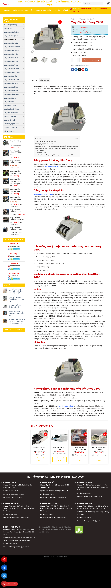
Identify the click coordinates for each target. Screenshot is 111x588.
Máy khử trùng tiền (11, 113)
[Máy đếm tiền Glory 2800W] (99, 437)
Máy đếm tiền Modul (11, 80)
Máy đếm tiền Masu (11, 65)
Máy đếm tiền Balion (11, 32)
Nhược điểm (42, 152)
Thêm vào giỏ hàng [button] (39, 459)
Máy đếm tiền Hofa (11, 43)
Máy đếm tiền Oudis (11, 83)
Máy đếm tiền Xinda (11, 91)
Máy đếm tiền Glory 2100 (59, 448)
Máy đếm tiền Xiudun (11, 94)
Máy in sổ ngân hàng (11, 109)
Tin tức (57, 10)
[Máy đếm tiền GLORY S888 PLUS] (79, 437)
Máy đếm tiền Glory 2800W (99, 448)
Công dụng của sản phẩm (44, 144)
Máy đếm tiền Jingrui (11, 50)
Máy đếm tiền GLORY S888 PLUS (79, 448)
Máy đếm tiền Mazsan (12, 72)
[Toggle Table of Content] (75, 138)
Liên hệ (65, 10)
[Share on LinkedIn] (86, 69)
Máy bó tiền (8, 28)
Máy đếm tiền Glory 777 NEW (39, 448)
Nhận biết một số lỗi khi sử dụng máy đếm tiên (16, 313)
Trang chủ (6, 10)
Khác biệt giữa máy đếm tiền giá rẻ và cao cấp (17, 299)
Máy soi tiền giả (9, 120)
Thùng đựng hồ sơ (10, 127)
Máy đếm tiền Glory (11, 39)
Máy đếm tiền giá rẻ (11, 36)
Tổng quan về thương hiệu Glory (47, 141)
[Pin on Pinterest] (82, 69)
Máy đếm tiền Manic (11, 61)
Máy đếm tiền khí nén (12, 58)
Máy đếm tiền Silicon (11, 87)
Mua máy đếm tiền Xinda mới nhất (15, 306)
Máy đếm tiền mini (10, 76)
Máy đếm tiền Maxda (11, 69)
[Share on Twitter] (76, 69)
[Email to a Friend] (79, 69)
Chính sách (18, 10)
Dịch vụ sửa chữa (43, 10)
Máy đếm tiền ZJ (10, 102)
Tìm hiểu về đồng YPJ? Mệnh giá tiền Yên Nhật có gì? (15, 291)
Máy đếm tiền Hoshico (12, 47)
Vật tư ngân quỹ (9, 131)
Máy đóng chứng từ (11, 105)
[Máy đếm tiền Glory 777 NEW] (40, 437)
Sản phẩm (29, 10)
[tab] (34, 80)
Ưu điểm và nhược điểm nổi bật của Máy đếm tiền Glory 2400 (56, 148)
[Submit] (101, 3)
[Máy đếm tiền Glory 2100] (60, 437)
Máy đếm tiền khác (11, 54)
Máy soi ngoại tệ (10, 116)
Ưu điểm (41, 150)
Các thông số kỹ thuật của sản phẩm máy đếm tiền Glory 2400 (57, 146)
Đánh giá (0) (44, 80)
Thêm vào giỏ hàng (91, 60)
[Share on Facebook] (72, 69)
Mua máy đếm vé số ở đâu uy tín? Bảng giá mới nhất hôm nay (17, 321)
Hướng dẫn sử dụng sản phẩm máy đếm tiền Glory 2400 (54, 155)
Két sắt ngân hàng (10, 25)
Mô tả (34, 80)
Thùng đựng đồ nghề (11, 124)
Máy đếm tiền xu (10, 98)
